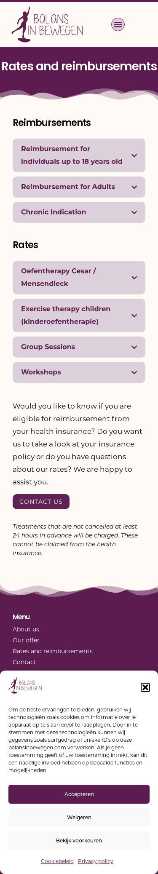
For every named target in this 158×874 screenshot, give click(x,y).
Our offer (26, 640)
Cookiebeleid (57, 861)
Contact (24, 662)
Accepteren (79, 794)
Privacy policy (95, 861)
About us (26, 629)
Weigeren (79, 817)
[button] (145, 687)
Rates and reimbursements (53, 651)
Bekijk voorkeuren (79, 840)
